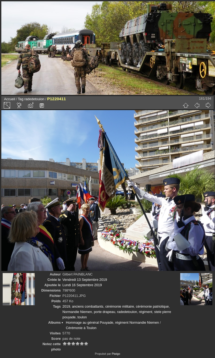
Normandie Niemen (77, 312)
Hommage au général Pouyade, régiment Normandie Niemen (112, 322)
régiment (145, 312)
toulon (82, 317)
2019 (66, 306)
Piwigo (116, 353)
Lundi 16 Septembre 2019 (82, 285)
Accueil (9, 99)
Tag (21, 99)
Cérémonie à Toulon (81, 328)
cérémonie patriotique (152, 306)
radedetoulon (34, 99)
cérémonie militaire (119, 306)
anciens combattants (87, 306)
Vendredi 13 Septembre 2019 (85, 280)
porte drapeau (104, 312)
